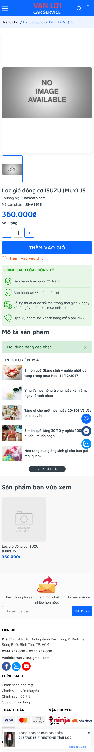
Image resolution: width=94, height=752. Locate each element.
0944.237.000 (13, 651)
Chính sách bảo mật (17, 685)
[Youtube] (26, 666)
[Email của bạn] (47, 611)
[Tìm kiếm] (79, 8)
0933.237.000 (40, 651)
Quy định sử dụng (16, 702)
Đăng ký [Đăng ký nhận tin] (82, 611)
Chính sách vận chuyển (20, 690)
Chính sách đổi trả (16, 696)
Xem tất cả (47, 469)
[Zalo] (16, 666)
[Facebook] (6, 666)
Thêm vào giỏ (47, 247)
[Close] (85, 347)
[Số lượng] (18, 233)
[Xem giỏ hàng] (88, 8)
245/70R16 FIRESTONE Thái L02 (44, 737)
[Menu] (5, 8)
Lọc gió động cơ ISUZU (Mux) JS (20, 548)
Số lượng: (10, 223)
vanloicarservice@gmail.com (26, 657)
